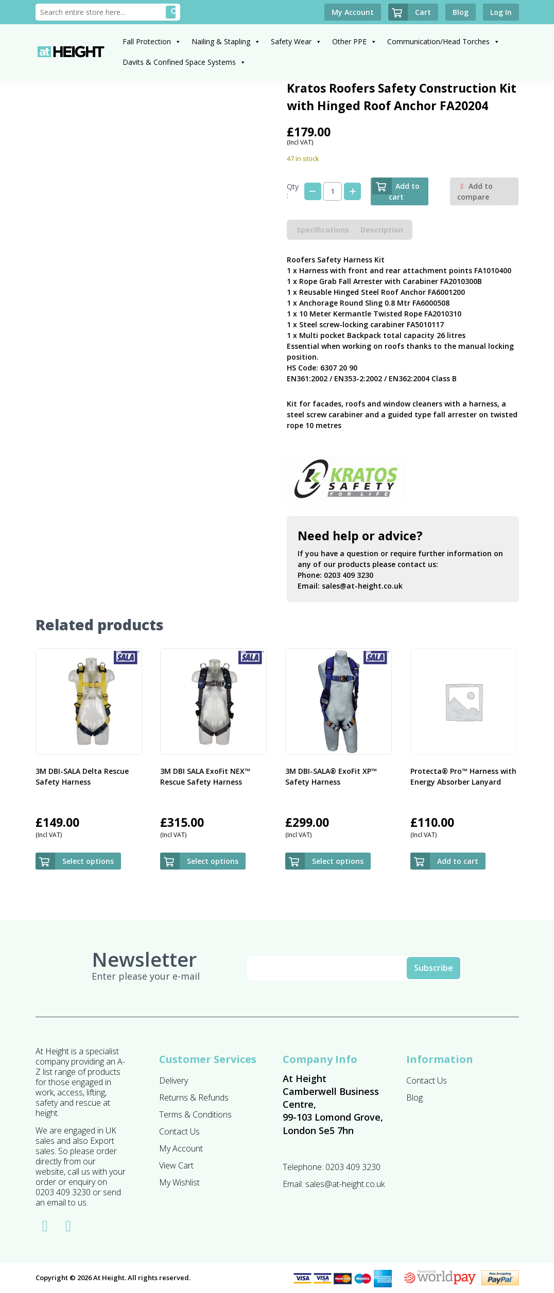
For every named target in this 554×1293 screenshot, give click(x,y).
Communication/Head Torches (443, 41)
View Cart (176, 1165)
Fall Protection (152, 41)
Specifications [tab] (323, 230)
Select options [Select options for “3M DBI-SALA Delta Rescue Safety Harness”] (88, 861)
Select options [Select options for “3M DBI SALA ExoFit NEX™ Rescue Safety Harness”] (212, 861)
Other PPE (354, 41)
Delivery (173, 1080)
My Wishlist (179, 1182)
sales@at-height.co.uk (362, 586)
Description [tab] (381, 230)
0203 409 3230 (348, 575)
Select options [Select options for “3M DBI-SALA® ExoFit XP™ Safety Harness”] (337, 861)
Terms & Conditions (195, 1114)
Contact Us (179, 1131)
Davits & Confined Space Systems (184, 62)
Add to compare (475, 191)
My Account (181, 1148)
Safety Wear (296, 41)
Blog (414, 1097)
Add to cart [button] (457, 861)
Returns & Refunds (194, 1097)
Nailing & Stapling (226, 41)
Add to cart (396, 190)
